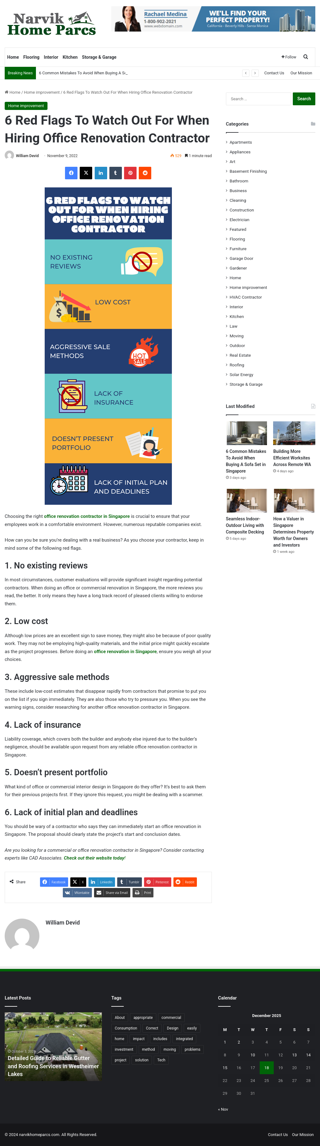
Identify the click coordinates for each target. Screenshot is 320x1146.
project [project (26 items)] (120, 1060)
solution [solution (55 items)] (141, 1060)
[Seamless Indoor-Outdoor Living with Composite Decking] (247, 501)
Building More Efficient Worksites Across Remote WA (292, 458)
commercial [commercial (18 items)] (171, 1017)
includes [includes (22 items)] (160, 1039)
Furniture (238, 248)
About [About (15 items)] (120, 1017)
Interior (51, 57)
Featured (238, 229)
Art (232, 161)
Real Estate (240, 355)
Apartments (241, 142)
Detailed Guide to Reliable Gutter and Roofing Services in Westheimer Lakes (53, 1066)
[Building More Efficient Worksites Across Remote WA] (294, 433)
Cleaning (238, 200)
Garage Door (241, 258)
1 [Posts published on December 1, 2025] (225, 1042)
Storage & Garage (99, 57)
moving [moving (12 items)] (170, 1049)
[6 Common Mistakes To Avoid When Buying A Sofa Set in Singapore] (247, 433)
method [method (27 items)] (148, 1049)
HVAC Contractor (246, 297)
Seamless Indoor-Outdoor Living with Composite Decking (245, 525)
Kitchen (70, 57)
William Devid (27, 156)
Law (234, 326)
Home (13, 57)
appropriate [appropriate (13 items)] (142, 1017)
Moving (237, 335)
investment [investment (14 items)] (124, 1049)
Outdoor (237, 345)
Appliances (240, 151)
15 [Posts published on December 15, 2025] (225, 1067)
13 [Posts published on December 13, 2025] (294, 1055)
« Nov (223, 1109)
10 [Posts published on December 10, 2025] (253, 1055)
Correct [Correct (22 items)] (152, 1028)
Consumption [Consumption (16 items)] (126, 1028)
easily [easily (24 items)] (192, 1028)
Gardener (238, 267)
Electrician (239, 219)
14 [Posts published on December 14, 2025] (308, 1055)
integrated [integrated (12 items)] (184, 1039)
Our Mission (301, 73)
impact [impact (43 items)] (139, 1039)
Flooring (31, 57)
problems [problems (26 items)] (192, 1049)
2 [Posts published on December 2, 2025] (239, 1042)
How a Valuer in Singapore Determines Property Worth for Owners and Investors (293, 532)
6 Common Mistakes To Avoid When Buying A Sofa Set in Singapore (100, 73)
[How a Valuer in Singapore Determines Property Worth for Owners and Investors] (294, 501)
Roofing (237, 364)
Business (238, 190)
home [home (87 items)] (119, 1039)
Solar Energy (241, 374)
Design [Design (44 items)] (172, 1028)
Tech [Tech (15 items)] (161, 1060)
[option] (53, 1046)
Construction (242, 209)
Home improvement (42, 92)
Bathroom (239, 180)
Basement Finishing (248, 171)
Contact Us (274, 73)
